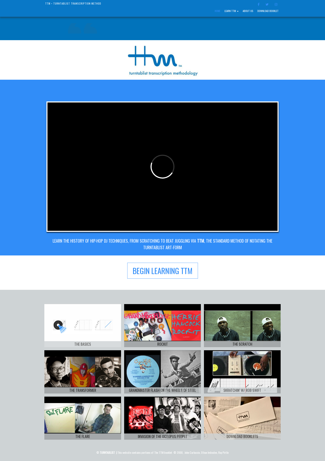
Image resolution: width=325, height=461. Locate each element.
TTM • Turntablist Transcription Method (73, 3)
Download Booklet (268, 11)
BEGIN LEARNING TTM (163, 270)
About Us (248, 11)
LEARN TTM (231, 11)
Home (217, 11)
